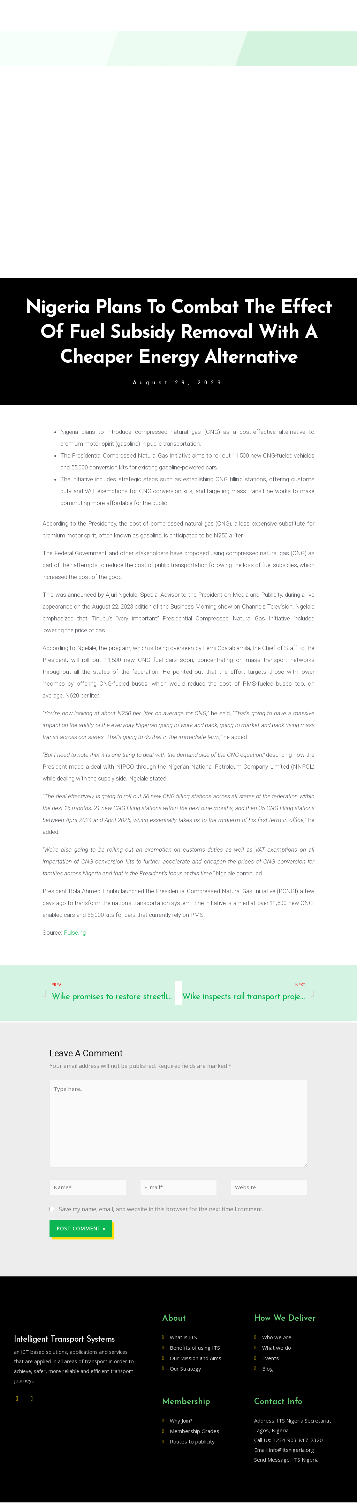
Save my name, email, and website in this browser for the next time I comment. (161, 1215)
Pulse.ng (75, 933)
